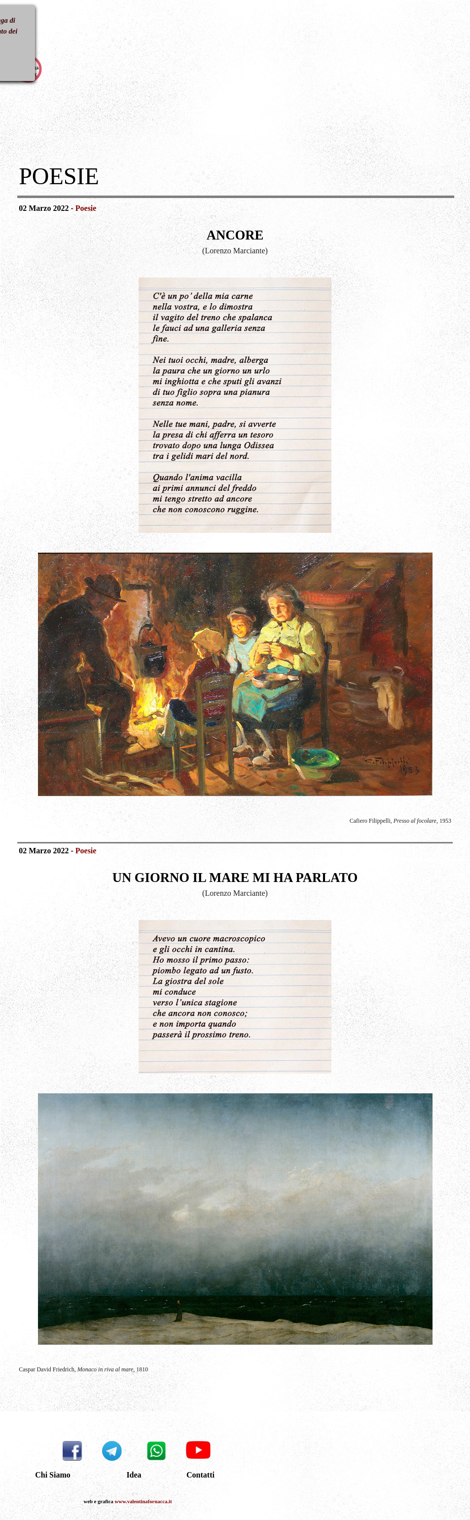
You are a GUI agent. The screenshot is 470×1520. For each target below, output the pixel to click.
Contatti (200, 1475)
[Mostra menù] (23, 24)
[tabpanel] (236, 176)
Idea (133, 1475)
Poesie (86, 208)
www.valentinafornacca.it (143, 1501)
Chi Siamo (53, 1475)
